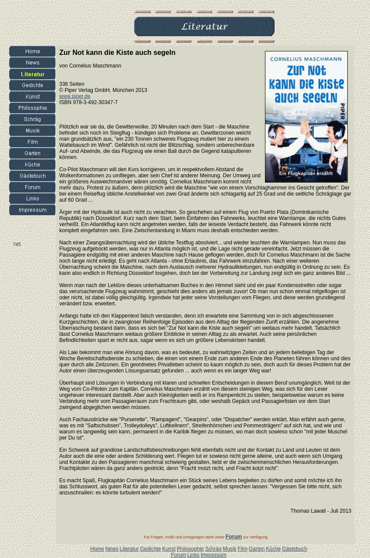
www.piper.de (74, 96)
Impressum (213, 555)
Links (193, 555)
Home (97, 549)
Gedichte (150, 549)
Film (243, 549)
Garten (257, 549)
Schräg (213, 549)
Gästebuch (294, 549)
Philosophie (190, 549)
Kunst (169, 549)
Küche (273, 549)
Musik (229, 549)
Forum (178, 555)
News (112, 549)
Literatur (129, 549)
